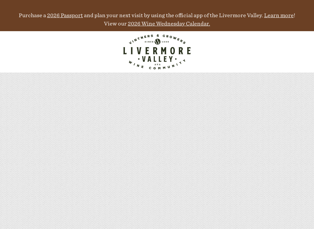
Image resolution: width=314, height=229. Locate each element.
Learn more (279, 15)
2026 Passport (65, 15)
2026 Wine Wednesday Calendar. (169, 24)
